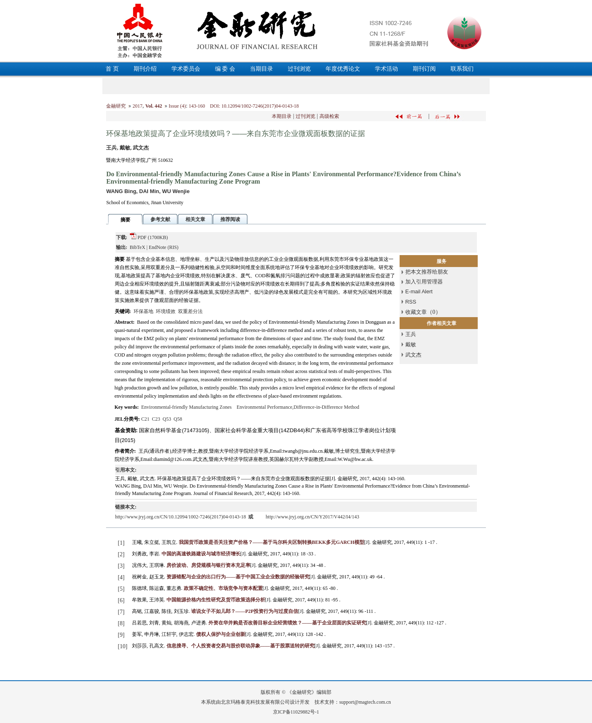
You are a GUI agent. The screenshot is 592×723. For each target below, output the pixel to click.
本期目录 (281, 116)
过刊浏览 (299, 69)
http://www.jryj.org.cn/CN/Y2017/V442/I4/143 (312, 517)
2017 (137, 106)
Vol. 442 (153, 106)
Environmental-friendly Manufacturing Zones (186, 407)
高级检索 (329, 116)
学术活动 (386, 69)
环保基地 (143, 311)
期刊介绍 (145, 69)
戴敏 (410, 344)
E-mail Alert (418, 291)
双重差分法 (190, 311)
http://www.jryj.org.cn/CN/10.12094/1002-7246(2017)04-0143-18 (181, 517)
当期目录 (261, 69)
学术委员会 (185, 69)
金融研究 (116, 106)
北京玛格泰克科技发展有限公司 (255, 702)
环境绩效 (166, 311)
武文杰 (413, 355)
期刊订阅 (424, 69)
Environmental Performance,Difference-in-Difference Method (297, 407)
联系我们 (462, 69)
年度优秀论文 (343, 69)
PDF (142, 237)
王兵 (410, 334)
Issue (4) (177, 106)
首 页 (112, 69)
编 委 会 (225, 69)
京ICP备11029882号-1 (296, 712)
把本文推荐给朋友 (426, 272)
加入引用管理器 (424, 282)
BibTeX (138, 247)
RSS (410, 302)
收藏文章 (416, 312)
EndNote (157, 247)
